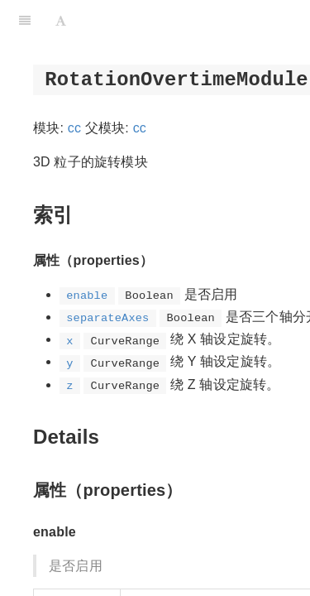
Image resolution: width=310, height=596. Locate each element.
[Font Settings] (61, 20)
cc (74, 128)
